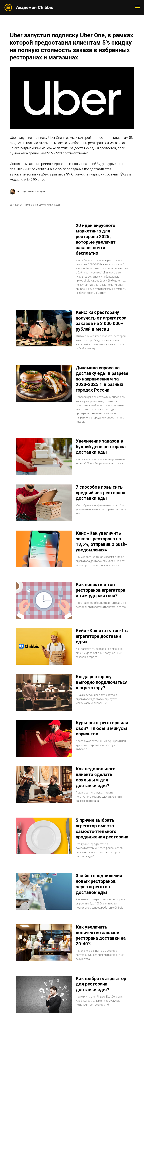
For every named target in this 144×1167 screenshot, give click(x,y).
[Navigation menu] (137, 7)
